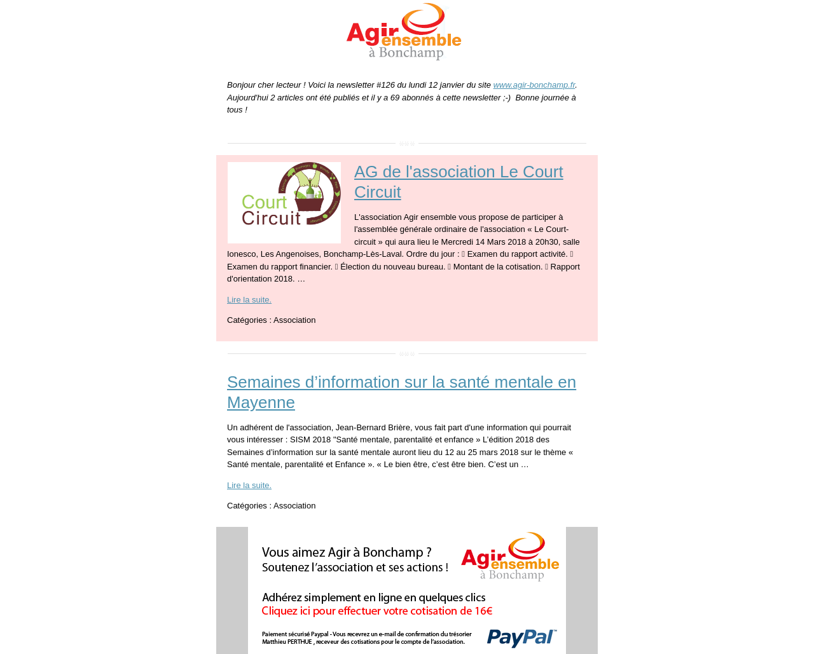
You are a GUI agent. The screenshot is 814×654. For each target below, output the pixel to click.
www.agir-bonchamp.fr (534, 85)
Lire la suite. (249, 299)
